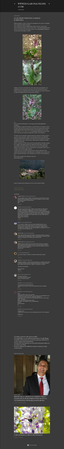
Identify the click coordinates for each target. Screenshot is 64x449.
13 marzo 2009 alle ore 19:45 (30, 196)
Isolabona (19, 189)
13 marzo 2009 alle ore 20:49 (24, 252)
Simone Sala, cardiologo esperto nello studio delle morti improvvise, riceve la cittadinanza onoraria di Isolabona (30, 398)
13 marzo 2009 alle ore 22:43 (25, 274)
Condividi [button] (15, 187)
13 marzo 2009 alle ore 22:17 (27, 260)
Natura (22, 189)
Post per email (21, 187)
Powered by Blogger (32, 445)
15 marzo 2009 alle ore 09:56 (27, 309)
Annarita (19, 260)
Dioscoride (28, 131)
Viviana (19, 207)
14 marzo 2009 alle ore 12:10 (27, 291)
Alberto (19, 222)
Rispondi (20, 204)
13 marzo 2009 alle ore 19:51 (26, 207)
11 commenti (20, 437)
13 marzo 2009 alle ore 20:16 (29, 233)
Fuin (19, 274)
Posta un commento (22, 402)
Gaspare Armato (21, 196)
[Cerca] (49, 3)
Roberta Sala (20, 233)
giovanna (20, 291)
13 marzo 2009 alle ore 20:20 (29, 241)
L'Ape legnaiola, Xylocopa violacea (28, 435)
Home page (21, 9)
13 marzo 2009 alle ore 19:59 (26, 222)
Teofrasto (22, 131)
